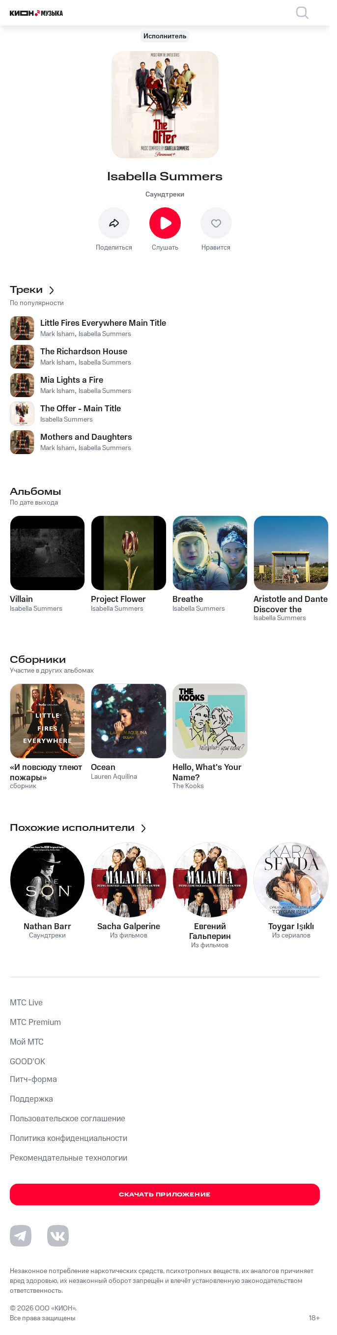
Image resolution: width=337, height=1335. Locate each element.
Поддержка (31, 1099)
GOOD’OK (27, 1062)
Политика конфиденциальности (68, 1138)
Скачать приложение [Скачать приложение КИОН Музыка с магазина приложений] (165, 1195)
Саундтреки (164, 194)
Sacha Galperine (128, 927)
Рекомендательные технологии (68, 1158)
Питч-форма (33, 1079)
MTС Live (26, 1003)
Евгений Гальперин (210, 931)
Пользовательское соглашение (67, 1119)
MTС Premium (35, 1022)
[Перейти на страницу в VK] (58, 1236)
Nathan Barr (47, 927)
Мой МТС (27, 1042)
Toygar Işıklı (291, 927)
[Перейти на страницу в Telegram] (20, 1236)
